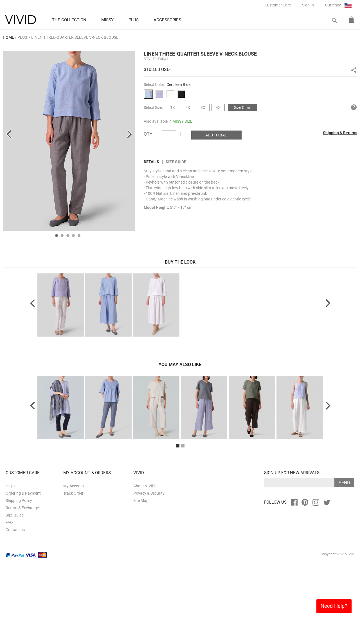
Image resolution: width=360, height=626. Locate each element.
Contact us (15, 594)
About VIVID (144, 551)
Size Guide (176, 161)
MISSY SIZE (182, 121)
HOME (8, 37)
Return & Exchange (22, 572)
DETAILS (151, 161)
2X (187, 107)
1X (172, 107)
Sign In (308, 5)
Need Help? (334, 606)
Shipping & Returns (340, 133)
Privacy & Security (149, 558)
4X (218, 107)
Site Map (140, 565)
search (334, 20)
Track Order (73, 558)
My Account (73, 551)
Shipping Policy (19, 565)
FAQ (9, 587)
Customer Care (278, 5)
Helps (10, 551)
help (353, 107)
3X (203, 107)
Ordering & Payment (23, 558)
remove (157, 134)
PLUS (22, 37)
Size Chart (243, 107)
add (180, 134)
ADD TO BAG (216, 135)
